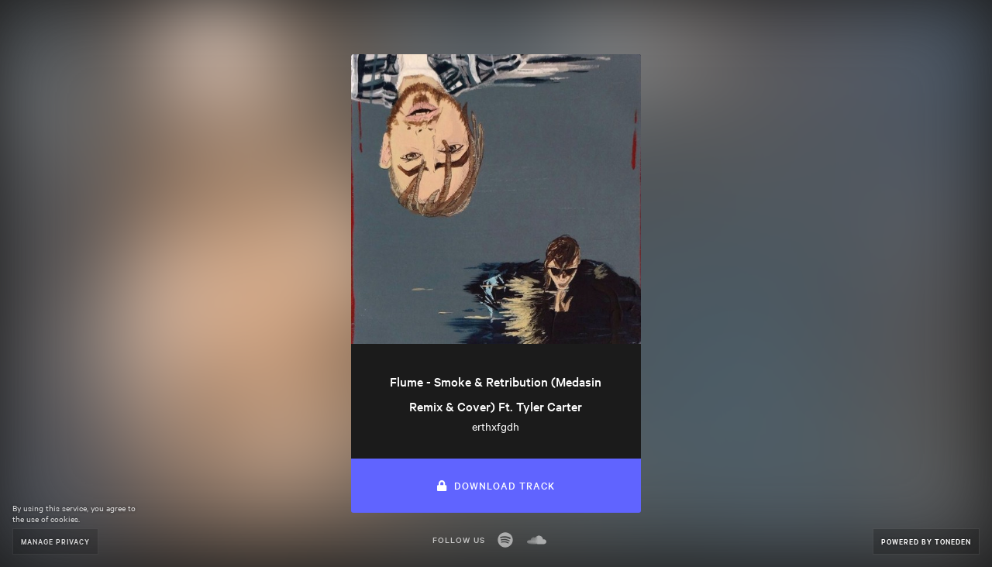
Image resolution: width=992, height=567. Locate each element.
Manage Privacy (55, 541)
